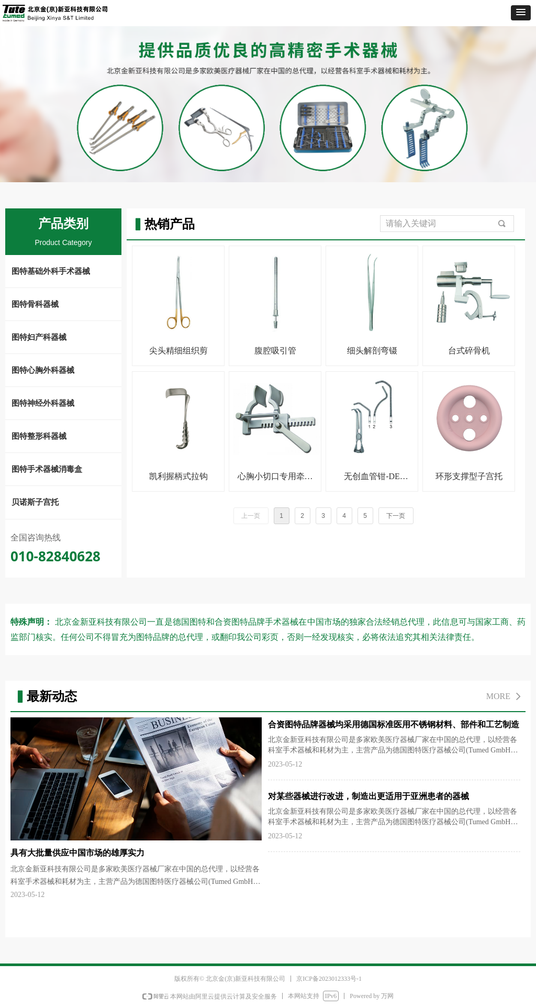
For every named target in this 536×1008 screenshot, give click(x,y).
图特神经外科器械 (43, 403)
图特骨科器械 (35, 304)
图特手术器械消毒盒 (47, 469)
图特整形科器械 (39, 436)
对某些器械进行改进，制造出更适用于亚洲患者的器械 (368, 796)
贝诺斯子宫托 (35, 502)
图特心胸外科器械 (43, 370)
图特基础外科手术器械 (51, 271)
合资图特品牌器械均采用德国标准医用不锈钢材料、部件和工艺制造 (393, 724)
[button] (521, 12)
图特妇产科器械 (39, 337)
